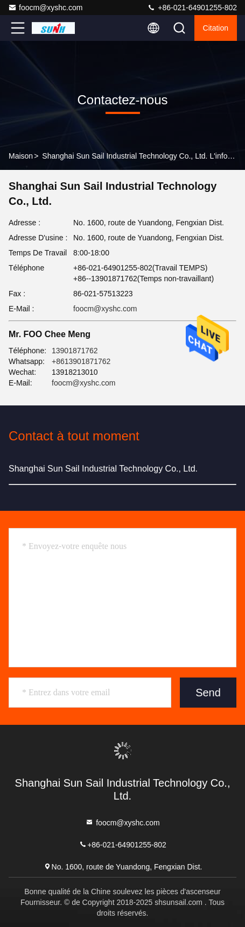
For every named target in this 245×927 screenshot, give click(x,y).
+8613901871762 (81, 361)
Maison (21, 156)
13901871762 (75, 350)
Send (208, 692)
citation (215, 28)
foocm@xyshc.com (45, 7)
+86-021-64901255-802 (192, 7)
